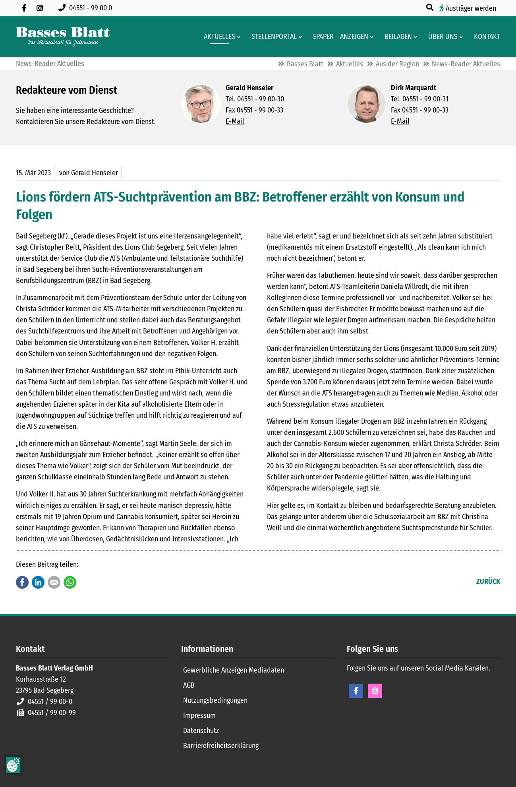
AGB (189, 685)
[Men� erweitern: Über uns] (463, 37)
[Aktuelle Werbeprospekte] (396, 37)
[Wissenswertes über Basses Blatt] (440, 37)
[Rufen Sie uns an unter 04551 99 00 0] (86, 8)
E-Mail (235, 121)
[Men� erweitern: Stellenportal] (302, 37)
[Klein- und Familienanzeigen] (351, 37)
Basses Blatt (305, 64)
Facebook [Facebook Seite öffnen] (356, 691)
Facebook (22, 582)
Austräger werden (471, 8)
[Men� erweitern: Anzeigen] (373, 37)
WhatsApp (70, 582)
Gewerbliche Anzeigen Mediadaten (233, 670)
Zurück (488, 581)
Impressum (199, 715)
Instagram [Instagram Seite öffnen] (375, 691)
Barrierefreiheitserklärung (221, 745)
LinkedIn (38, 582)
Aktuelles (349, 64)
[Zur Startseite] (63, 37)
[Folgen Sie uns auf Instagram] (40, 8)
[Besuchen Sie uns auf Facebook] (24, 8)
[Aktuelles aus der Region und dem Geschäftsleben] (217, 37)
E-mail (54, 582)
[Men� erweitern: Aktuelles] (240, 37)
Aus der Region (397, 64)
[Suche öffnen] (430, 7)
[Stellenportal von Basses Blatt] (272, 37)
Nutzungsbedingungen (215, 700)
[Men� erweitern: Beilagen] (417, 37)
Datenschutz (201, 730)
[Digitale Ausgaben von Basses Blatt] (321, 37)
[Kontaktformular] (484, 37)
